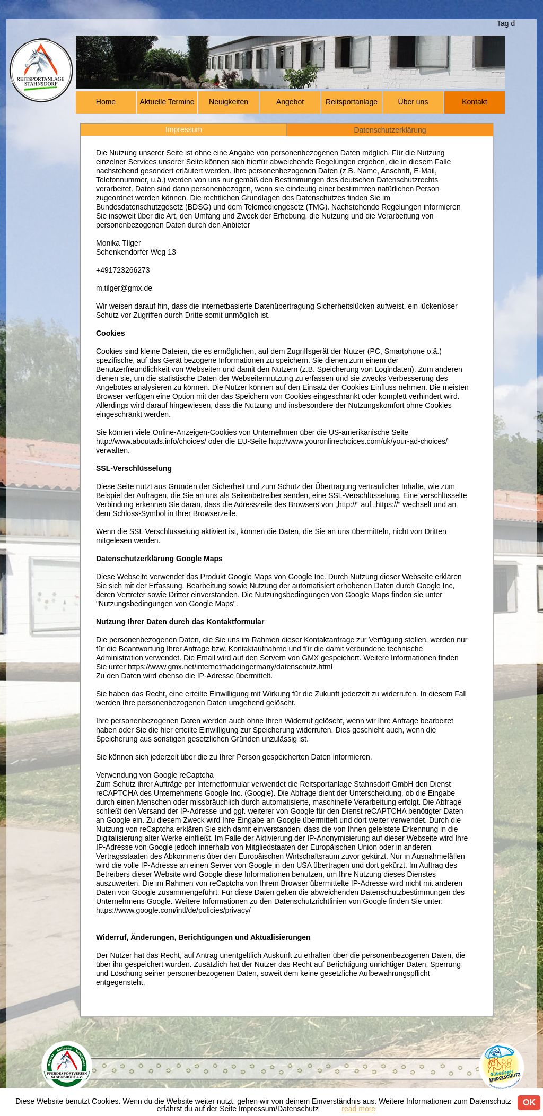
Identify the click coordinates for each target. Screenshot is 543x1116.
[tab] (183, 129)
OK (529, 1102)
